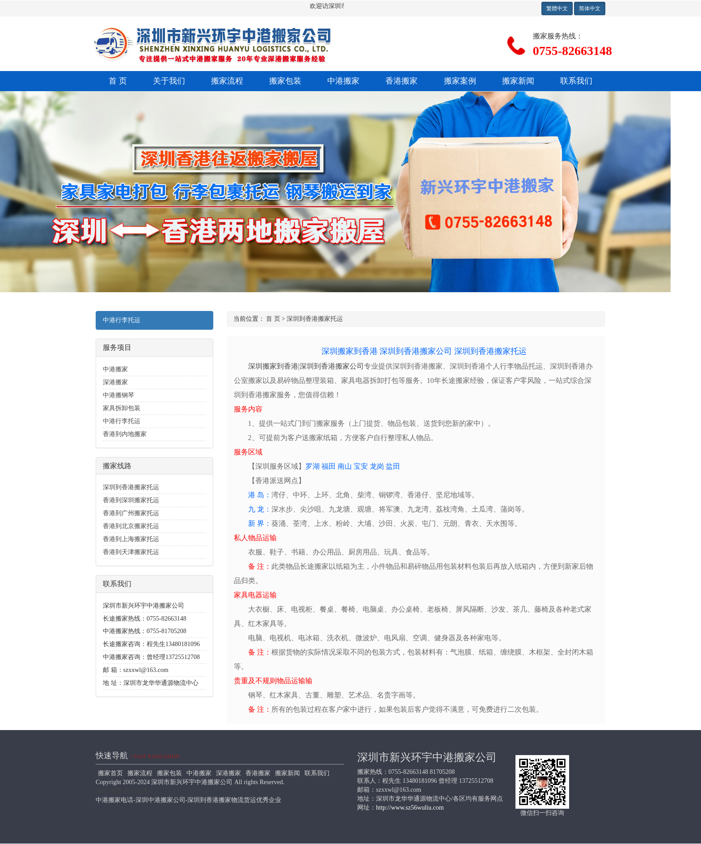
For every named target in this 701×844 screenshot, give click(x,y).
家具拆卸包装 (121, 408)
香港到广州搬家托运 (131, 513)
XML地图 (109, 791)
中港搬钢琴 (118, 395)
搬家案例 (460, 80)
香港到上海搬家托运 (131, 539)
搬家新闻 (518, 80)
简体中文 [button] (589, 8)
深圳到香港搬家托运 (131, 487)
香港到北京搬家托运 (131, 526)
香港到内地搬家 (125, 434)
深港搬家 (115, 382)
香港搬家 (401, 80)
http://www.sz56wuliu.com (410, 807)
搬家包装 (285, 80)
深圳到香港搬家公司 (416, 351)
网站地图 (136, 791)
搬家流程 (227, 80)
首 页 (118, 80)
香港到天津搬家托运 (131, 552)
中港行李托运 (121, 320)
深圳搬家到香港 (349, 351)
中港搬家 (343, 80)
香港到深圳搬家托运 (131, 500)
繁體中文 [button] (557, 8)
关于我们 (169, 80)
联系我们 (576, 80)
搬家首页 (110, 773)
